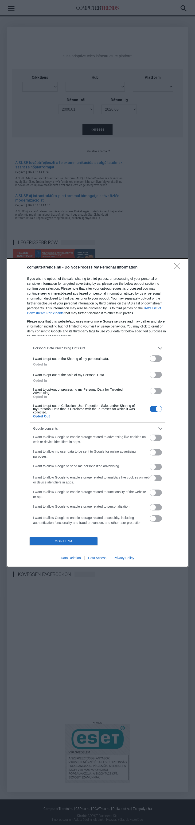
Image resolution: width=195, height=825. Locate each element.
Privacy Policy (124, 558)
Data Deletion (71, 558)
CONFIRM (63, 541)
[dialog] (97, 412)
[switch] (156, 358)
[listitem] (97, 348)
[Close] (178, 267)
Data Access (97, 558)
